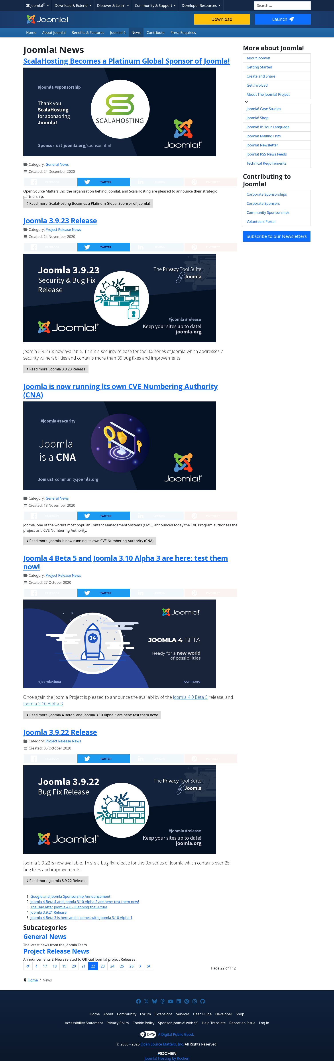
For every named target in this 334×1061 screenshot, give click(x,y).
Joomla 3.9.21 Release (48, 912)
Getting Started (259, 67)
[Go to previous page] (36, 966)
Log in (264, 1022)
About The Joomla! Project (268, 94)
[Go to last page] (148, 966)
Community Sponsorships (268, 212)
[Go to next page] (140, 966)
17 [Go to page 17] (45, 966)
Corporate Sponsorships (267, 194)
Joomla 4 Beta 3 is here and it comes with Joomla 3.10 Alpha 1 (81, 917)
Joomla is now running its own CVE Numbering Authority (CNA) (120, 390)
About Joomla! (54, 32)
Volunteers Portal (261, 221)
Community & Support (154, 5)
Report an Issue (242, 1022)
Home (31, 32)
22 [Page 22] (93, 966)
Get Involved (257, 85)
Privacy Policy (118, 1022)
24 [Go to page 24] (112, 966)
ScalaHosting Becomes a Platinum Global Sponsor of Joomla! (126, 61)
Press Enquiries (183, 32)
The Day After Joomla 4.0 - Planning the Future (68, 907)
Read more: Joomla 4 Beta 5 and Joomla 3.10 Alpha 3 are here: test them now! (92, 715)
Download (221, 19)
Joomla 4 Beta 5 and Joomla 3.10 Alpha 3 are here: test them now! (125, 562)
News (136, 32)
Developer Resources (200, 5)
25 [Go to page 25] (122, 966)
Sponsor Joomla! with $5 (178, 1022)
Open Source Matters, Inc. (162, 1044)
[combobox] (282, 5)
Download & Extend (71, 5)
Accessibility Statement (84, 1022)
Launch (282, 19)
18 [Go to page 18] (55, 966)
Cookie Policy (144, 1022)
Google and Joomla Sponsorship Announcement (70, 896)
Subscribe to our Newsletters (277, 236)
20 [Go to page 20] (74, 966)
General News (57, 164)
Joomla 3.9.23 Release (60, 220)
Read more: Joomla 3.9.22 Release (56, 880)
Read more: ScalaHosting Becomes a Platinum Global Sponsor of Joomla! (88, 203)
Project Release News (63, 229)
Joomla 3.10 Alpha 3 (43, 704)
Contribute (156, 32)
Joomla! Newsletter (262, 145)
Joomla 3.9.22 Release (60, 732)
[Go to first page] (28, 966)
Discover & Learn (111, 5)
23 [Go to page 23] (103, 966)
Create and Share (261, 76)
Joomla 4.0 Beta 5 (190, 697)
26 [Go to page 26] (132, 966)
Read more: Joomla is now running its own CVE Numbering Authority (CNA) (89, 540)
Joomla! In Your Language (268, 127)
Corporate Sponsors (263, 203)
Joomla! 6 (118, 32)
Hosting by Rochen (167, 1058)
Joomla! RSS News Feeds (267, 154)
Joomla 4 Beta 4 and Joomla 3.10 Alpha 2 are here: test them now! (84, 901)
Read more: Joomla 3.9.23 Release (56, 369)
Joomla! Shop (257, 117)
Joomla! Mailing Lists (264, 136)
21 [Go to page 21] (83, 966)
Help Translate (214, 1022)
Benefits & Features (88, 32)
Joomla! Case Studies (264, 108)
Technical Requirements (266, 163)
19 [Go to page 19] (64, 966)
